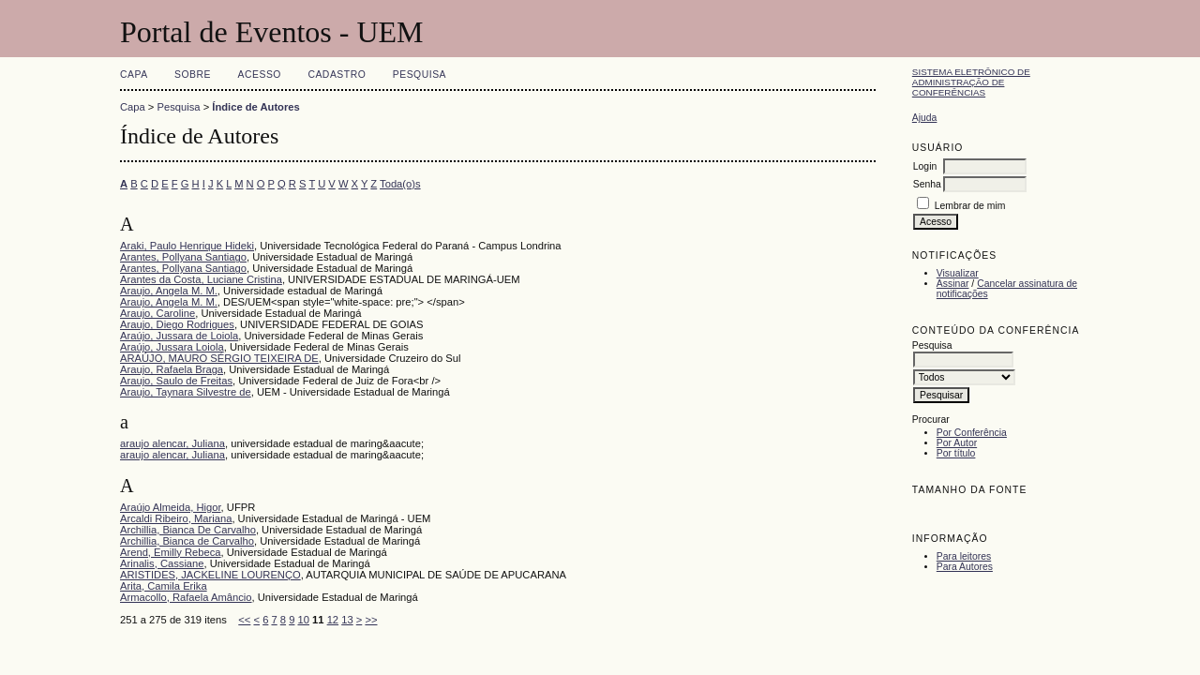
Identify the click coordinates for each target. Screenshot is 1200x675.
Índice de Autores (255, 106)
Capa (134, 74)
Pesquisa (419, 74)
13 (346, 619)
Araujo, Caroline (157, 313)
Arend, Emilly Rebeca (170, 552)
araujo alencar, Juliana (172, 443)
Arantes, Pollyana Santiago (183, 256)
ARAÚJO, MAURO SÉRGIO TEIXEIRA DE (219, 358)
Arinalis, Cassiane (162, 563)
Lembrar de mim (970, 206)
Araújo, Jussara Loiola (172, 346)
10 (303, 619)
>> (371, 619)
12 (332, 619)
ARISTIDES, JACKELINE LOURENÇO (210, 574)
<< (244, 619)
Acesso (259, 74)
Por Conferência (972, 433)
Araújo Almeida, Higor (170, 507)
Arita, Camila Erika (163, 586)
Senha (927, 184)
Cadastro (337, 74)
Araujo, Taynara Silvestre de (185, 392)
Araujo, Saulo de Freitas (176, 380)
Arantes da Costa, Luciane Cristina (201, 279)
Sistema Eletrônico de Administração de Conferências (971, 82)
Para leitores (964, 556)
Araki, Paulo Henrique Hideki (187, 245)
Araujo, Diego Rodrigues (177, 324)
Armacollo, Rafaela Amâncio (186, 597)
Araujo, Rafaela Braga (171, 369)
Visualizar (958, 273)
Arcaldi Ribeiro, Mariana (176, 518)
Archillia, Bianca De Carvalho (188, 529)
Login (925, 166)
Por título (956, 453)
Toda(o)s (400, 183)
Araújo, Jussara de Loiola (179, 335)
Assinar (953, 283)
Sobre (192, 74)
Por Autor (957, 443)
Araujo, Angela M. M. (169, 290)
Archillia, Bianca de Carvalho (187, 541)
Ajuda (925, 117)
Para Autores (965, 567)
